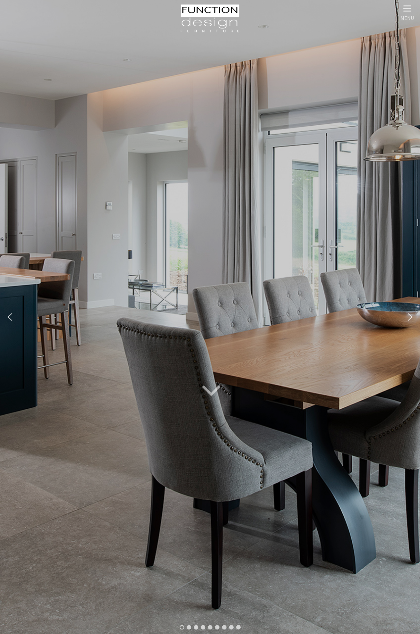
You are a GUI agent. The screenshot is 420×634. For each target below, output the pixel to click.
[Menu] (407, 12)
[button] (10, 317)
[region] (210, 317)
